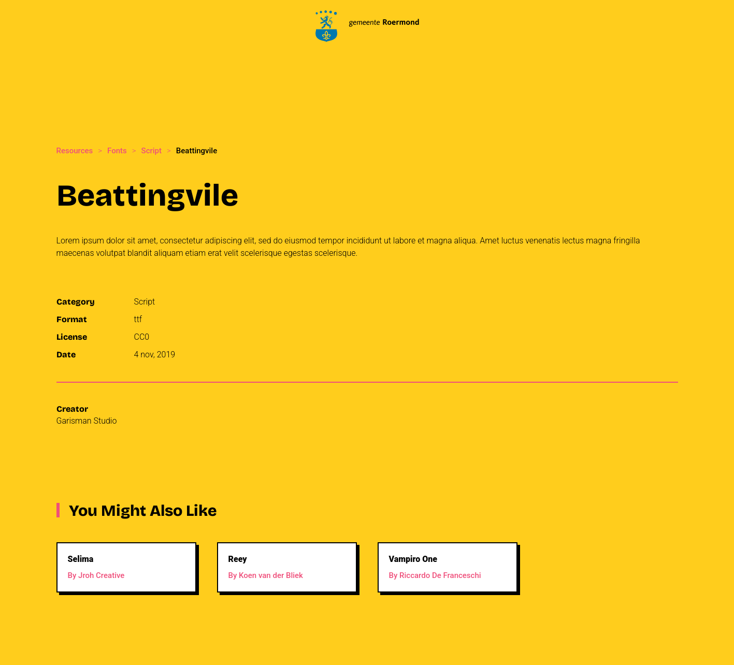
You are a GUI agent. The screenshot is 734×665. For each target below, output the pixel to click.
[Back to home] (367, 26)
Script (144, 302)
